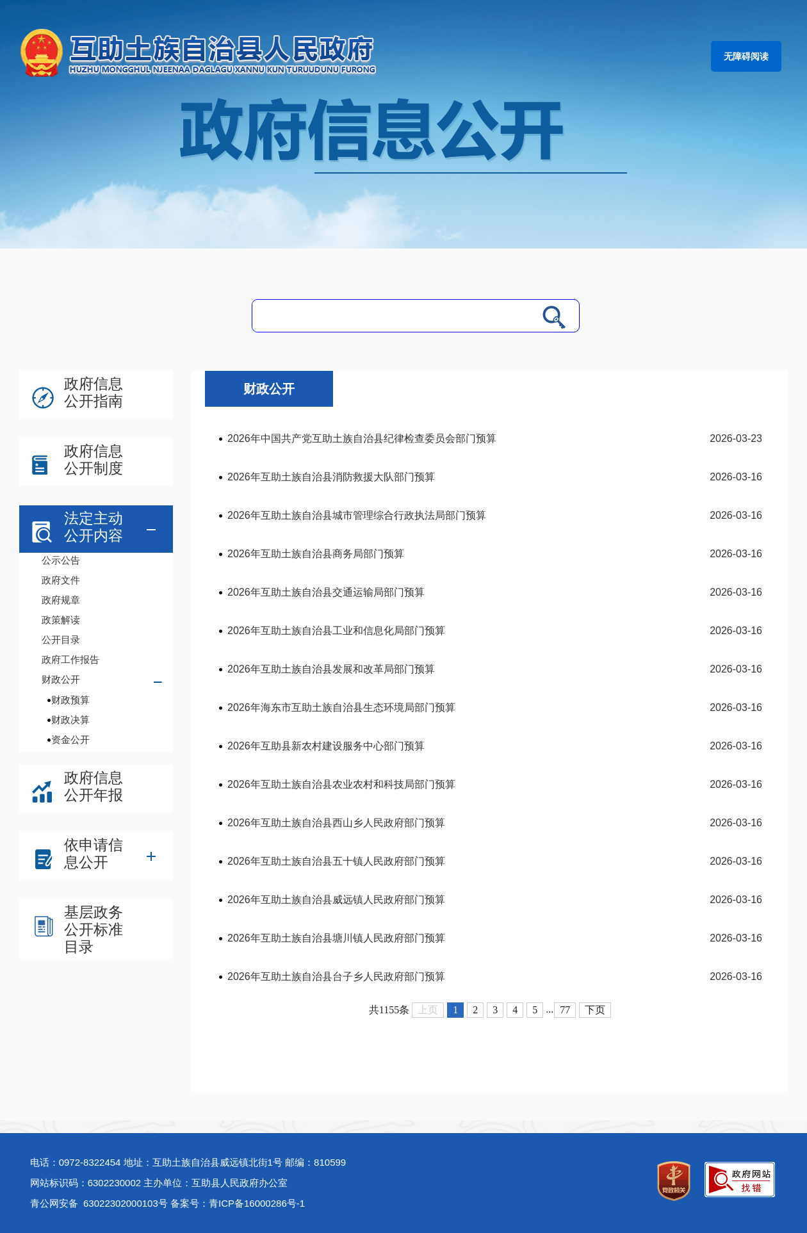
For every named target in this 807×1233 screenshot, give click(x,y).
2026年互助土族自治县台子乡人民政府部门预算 (336, 976)
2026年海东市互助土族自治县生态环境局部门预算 (341, 707)
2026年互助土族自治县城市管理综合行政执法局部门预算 (356, 515)
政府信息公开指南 (93, 392)
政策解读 (61, 619)
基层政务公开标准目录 (93, 929)
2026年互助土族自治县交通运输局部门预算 (326, 592)
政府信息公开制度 (93, 460)
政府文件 (61, 580)
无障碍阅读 (746, 56)
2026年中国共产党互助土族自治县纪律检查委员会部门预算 (361, 438)
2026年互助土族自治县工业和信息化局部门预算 (336, 630)
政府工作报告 (70, 659)
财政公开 (61, 679)
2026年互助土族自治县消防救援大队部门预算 (331, 476)
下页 (595, 1009)
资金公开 (70, 739)
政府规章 (61, 599)
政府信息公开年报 (93, 786)
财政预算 (70, 699)
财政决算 (70, 719)
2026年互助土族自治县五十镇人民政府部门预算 (336, 861)
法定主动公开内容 (93, 527)
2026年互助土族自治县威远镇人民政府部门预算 (336, 899)
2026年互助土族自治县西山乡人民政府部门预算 (336, 822)
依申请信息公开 (93, 853)
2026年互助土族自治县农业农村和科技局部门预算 (341, 784)
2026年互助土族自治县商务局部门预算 (315, 553)
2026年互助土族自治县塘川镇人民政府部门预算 (336, 938)
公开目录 (61, 639)
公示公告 (61, 560)
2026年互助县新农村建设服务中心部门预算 (326, 745)
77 (565, 1009)
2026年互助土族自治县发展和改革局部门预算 (331, 669)
